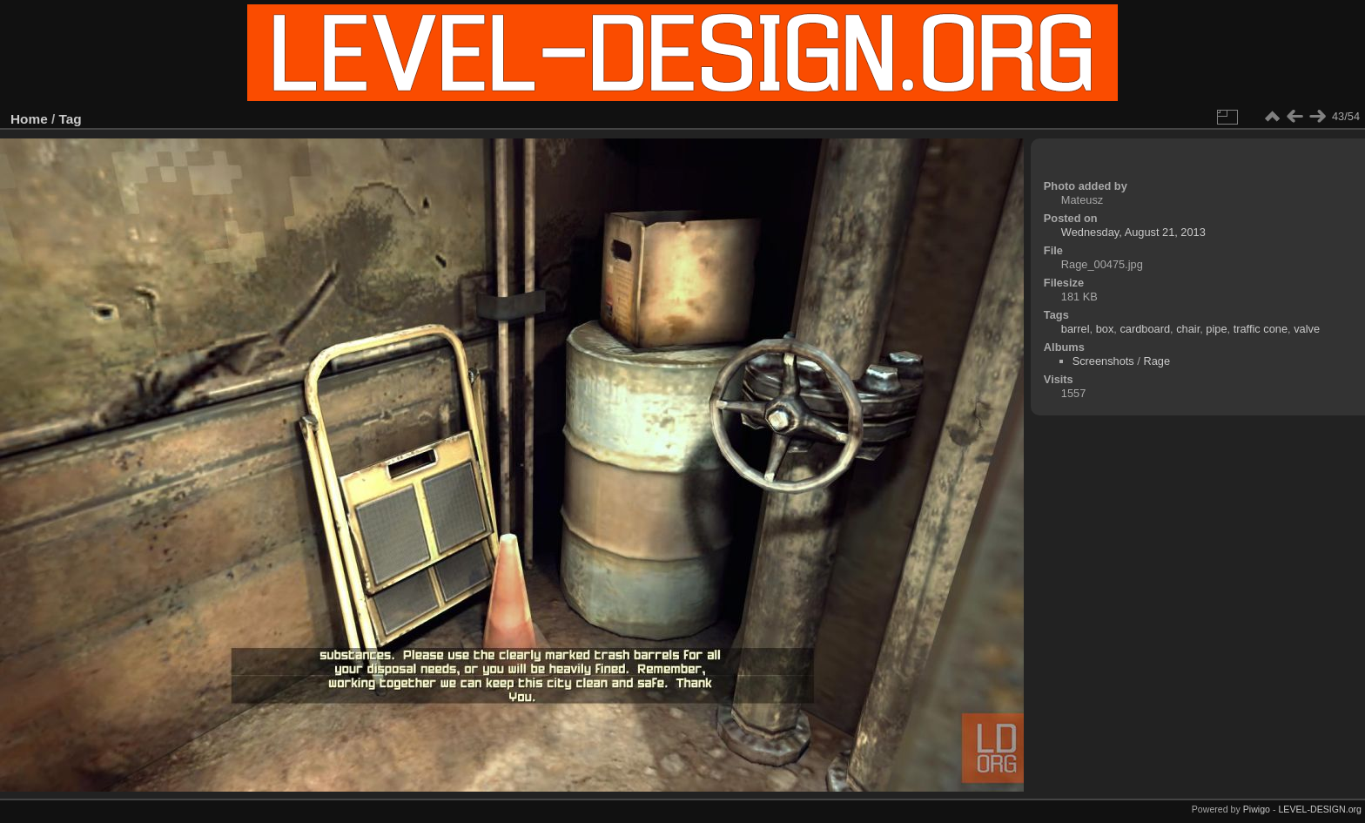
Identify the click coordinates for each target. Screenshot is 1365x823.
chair (1188, 328)
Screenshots (1103, 361)
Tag (70, 118)
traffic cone (1261, 328)
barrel (1075, 328)
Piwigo (1256, 809)
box (1105, 328)
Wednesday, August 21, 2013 (1133, 232)
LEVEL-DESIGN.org (1320, 809)
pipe (1216, 328)
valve (1307, 328)
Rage (1156, 361)
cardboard (1145, 328)
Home (29, 118)
